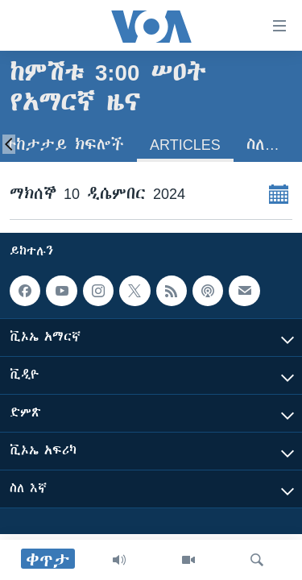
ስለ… (262, 144)
